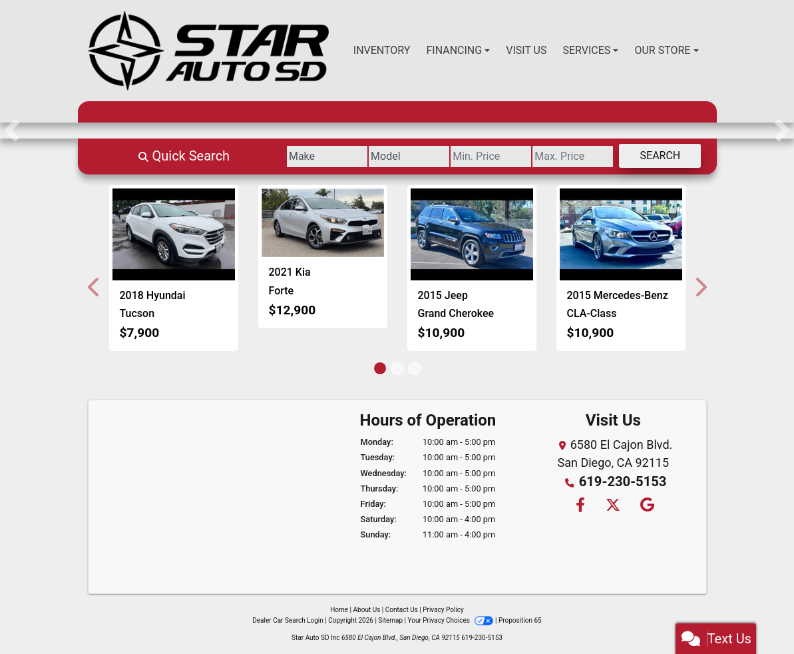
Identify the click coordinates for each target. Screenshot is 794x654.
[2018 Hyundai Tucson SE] (173, 234)
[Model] (345, 156)
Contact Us (401, 609)
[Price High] (545, 156)
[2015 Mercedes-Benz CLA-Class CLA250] (621, 234)
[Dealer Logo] (208, 51)
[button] (11, 131)
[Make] (244, 156)
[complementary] (754, 614)
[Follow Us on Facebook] (579, 504)
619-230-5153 (623, 481)
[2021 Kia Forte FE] (322, 223)
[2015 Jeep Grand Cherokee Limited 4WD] (471, 234)
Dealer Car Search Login (287, 620)
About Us (367, 609)
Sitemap (390, 620)
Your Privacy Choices (451, 620)
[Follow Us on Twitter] (612, 504)
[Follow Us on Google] (646, 504)
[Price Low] (445, 156)
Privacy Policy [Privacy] (443, 609)
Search (651, 155)
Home (339, 609)
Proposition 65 (520, 620)
